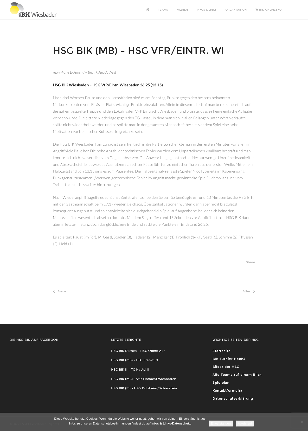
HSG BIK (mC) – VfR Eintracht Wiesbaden (143, 379)
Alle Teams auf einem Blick (237, 375)
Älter (249, 291)
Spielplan (220, 383)
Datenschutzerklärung (232, 399)
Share (250, 262)
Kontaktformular (227, 391)
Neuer (60, 291)
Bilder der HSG (225, 367)
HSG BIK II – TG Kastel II (130, 369)
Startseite (221, 351)
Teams (163, 9)
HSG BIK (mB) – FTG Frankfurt (134, 360)
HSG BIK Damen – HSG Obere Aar (138, 351)
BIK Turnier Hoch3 (228, 359)
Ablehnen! (245, 423)
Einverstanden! (221, 423)
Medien (182, 9)
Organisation (236, 9)
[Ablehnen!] (302, 421)
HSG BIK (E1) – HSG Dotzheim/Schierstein (144, 388)
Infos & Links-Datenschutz (171, 423)
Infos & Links (207, 9)
